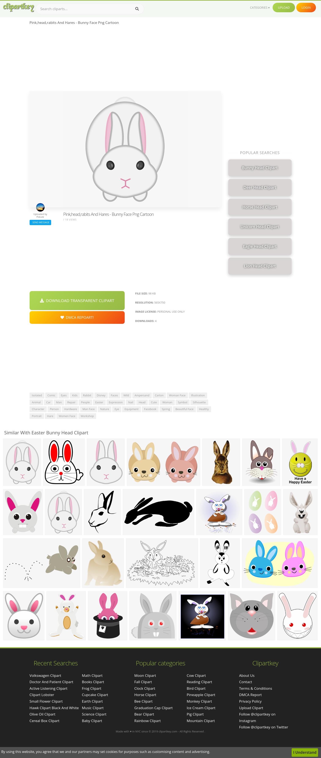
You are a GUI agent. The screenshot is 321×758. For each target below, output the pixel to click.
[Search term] (90, 8)
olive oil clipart (43, 714)
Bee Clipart (143, 701)
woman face (177, 395)
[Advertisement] (125, 59)
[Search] (137, 9)
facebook (150, 409)
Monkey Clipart (199, 701)
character (38, 409)
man (59, 402)
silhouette (199, 402)
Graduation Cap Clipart (153, 707)
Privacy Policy (250, 701)
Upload (284, 7)
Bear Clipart (144, 714)
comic (52, 395)
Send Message (40, 222)
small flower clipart (46, 701)
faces (114, 395)
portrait (37, 416)
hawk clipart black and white (54, 707)
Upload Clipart (251, 707)
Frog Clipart (91, 688)
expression (116, 402)
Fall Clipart (143, 681)
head (142, 402)
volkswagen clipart (45, 675)
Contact (245, 681)
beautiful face (184, 409)
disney (101, 395)
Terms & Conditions (255, 688)
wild (126, 395)
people (85, 402)
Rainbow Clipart (147, 720)
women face (67, 416)
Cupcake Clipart (95, 694)
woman (167, 402)
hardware (70, 409)
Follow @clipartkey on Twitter (263, 727)
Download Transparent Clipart (77, 300)
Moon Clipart (145, 675)
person (54, 409)
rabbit (87, 395)
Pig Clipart (195, 714)
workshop (87, 416)
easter (99, 402)
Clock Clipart (144, 688)
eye (117, 409)
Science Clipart (94, 714)
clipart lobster (42, 694)
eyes (64, 395)
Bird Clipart (196, 688)
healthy (204, 409)
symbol (182, 402)
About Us (247, 675)
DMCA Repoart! (77, 317)
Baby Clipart (92, 720)
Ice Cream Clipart (201, 707)
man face (88, 409)
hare (50, 416)
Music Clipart (93, 707)
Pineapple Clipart (201, 694)
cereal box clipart (45, 720)
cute (154, 402)
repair (71, 402)
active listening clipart (49, 688)
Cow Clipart (196, 675)
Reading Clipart (199, 681)
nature (104, 409)
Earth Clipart (92, 701)
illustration (198, 395)
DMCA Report (250, 694)
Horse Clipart (145, 694)
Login (306, 7)
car (48, 402)
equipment (131, 409)
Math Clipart (92, 675)
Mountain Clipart (201, 720)
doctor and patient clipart (51, 681)
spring (166, 409)
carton (159, 395)
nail (130, 402)
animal (36, 402)
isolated (37, 395)
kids (74, 395)
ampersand (142, 395)
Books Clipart (93, 681)
